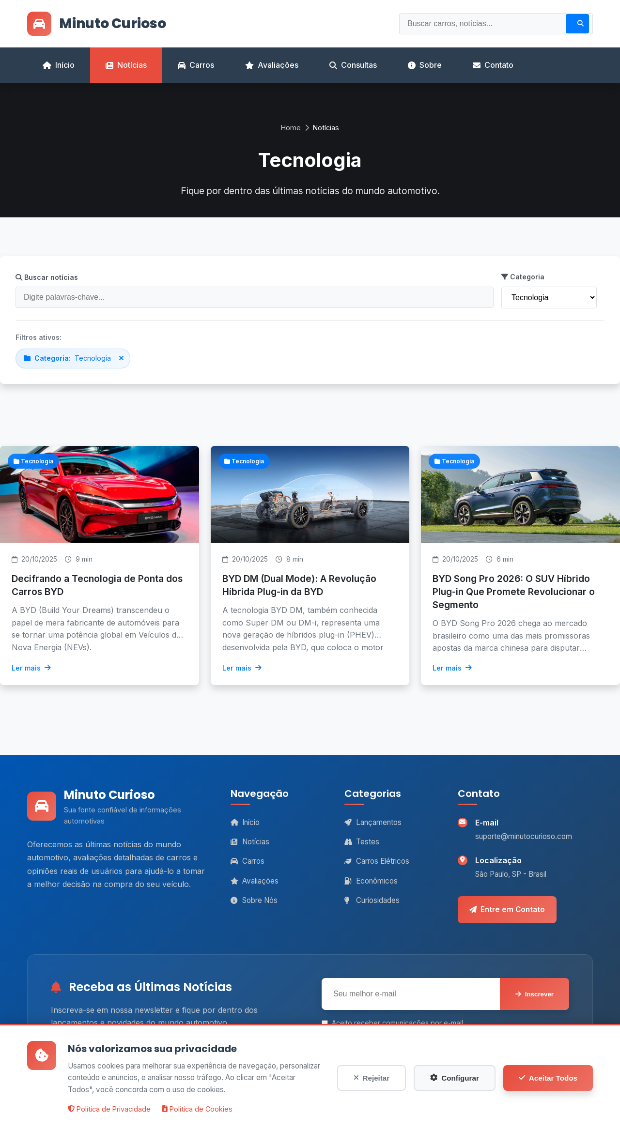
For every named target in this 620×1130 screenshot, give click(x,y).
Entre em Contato (507, 909)
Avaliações (271, 65)
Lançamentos (373, 822)
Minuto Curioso (96, 24)
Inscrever (534, 994)
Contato (493, 65)
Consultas (353, 65)
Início (59, 65)
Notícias (126, 65)
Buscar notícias (47, 277)
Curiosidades (372, 900)
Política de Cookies (197, 1109)
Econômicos (371, 881)
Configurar (454, 1078)
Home (291, 127)
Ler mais (31, 668)
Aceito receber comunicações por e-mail (392, 1023)
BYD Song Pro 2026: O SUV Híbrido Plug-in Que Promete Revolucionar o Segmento (514, 592)
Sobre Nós (254, 900)
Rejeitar (372, 1078)
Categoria (522, 277)
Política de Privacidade (109, 1109)
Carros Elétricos (376, 861)
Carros (196, 65)
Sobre (425, 65)
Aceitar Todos (548, 1078)
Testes (361, 841)
